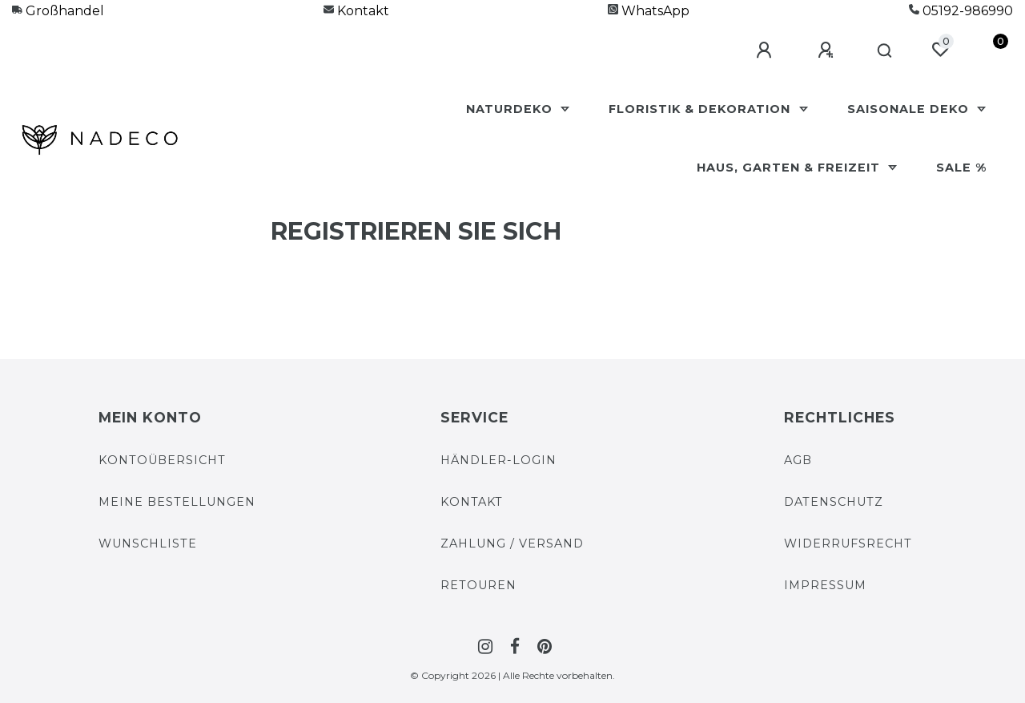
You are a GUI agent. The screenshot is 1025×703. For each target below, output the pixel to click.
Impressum (825, 585)
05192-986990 (961, 10)
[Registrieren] (828, 50)
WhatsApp (648, 10)
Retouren (478, 585)
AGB (798, 460)
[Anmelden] (766, 50)
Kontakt (356, 10)
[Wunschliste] (940, 49)
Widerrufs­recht (848, 543)
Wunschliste (147, 543)
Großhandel (58, 10)
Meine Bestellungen (176, 502)
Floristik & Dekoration (701, 109)
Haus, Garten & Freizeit (790, 167)
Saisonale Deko (910, 109)
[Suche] (885, 51)
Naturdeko (511, 109)
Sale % (961, 167)
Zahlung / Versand (512, 543)
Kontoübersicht (162, 460)
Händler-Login (498, 460)
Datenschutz (833, 502)
